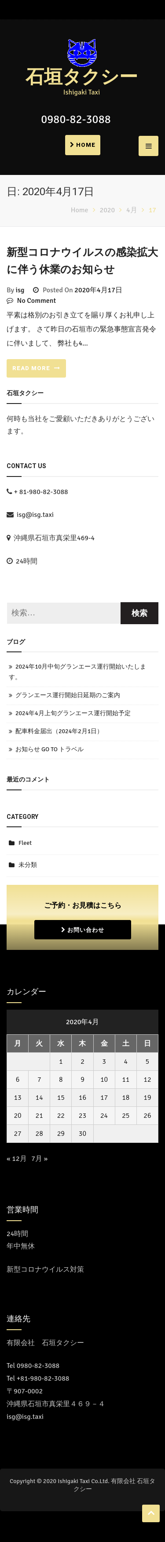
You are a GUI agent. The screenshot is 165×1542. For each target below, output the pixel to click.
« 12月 (17, 1158)
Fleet (25, 843)
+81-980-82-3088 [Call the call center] (43, 1378)
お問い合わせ (82, 930)
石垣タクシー (82, 77)
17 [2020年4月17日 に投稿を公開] (104, 1097)
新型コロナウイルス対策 (45, 1269)
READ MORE (36, 368)
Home (82, 145)
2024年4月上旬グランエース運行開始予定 (73, 713)
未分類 (27, 865)
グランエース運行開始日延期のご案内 (67, 695)
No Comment (36, 300)
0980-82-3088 (75, 120)
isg (20, 290)
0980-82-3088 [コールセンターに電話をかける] (38, 1365)
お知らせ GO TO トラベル (49, 749)
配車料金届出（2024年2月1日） (59, 731)
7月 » (39, 1158)
